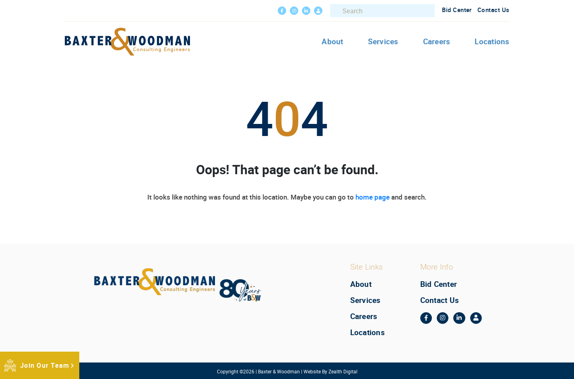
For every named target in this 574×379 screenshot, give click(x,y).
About (332, 41)
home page (372, 197)
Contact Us (493, 10)
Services (383, 41)
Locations (492, 41)
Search (337, 10)
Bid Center (457, 10)
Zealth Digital (342, 371)
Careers (436, 41)
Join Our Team (44, 365)
